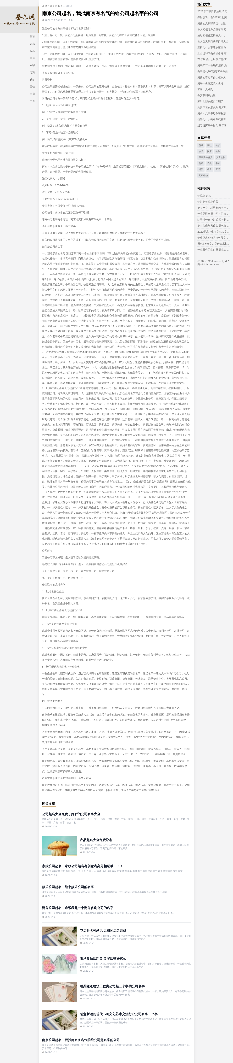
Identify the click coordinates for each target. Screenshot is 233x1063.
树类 (201, 169)
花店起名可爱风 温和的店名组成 (103, 930)
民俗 (32, 86)
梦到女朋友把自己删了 (210, 101)
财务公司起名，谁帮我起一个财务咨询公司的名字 (77, 908)
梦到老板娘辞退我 (207, 201)
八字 (32, 65)
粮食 (209, 169)
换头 (218, 151)
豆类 (218, 169)
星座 (32, 58)
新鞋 (209, 145)
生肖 (32, 101)
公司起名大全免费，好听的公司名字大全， (73, 814)
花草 (201, 163)
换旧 (201, 151)
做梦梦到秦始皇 (206, 95)
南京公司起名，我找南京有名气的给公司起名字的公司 (81, 1040)
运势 (32, 72)
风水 (32, 44)
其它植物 (203, 175)
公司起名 (67, 6)
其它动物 (220, 157)
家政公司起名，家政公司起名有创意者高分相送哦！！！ (82, 866)
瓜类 (209, 163)
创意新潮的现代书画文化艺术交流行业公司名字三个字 (119, 1014)
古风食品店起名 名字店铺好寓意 (103, 958)
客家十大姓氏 (205, 89)
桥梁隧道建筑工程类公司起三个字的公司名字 (112, 986)
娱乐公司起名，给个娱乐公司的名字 (68, 887)
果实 (218, 163)
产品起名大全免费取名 (96, 840)
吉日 (32, 93)
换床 (209, 151)
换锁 (218, 145)
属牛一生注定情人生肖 (210, 83)
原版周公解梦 (205, 157)
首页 (32, 36)
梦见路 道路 (204, 195)
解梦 (32, 79)
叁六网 (47, 6)
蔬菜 (201, 145)
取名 (32, 51)
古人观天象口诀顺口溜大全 (212, 41)
